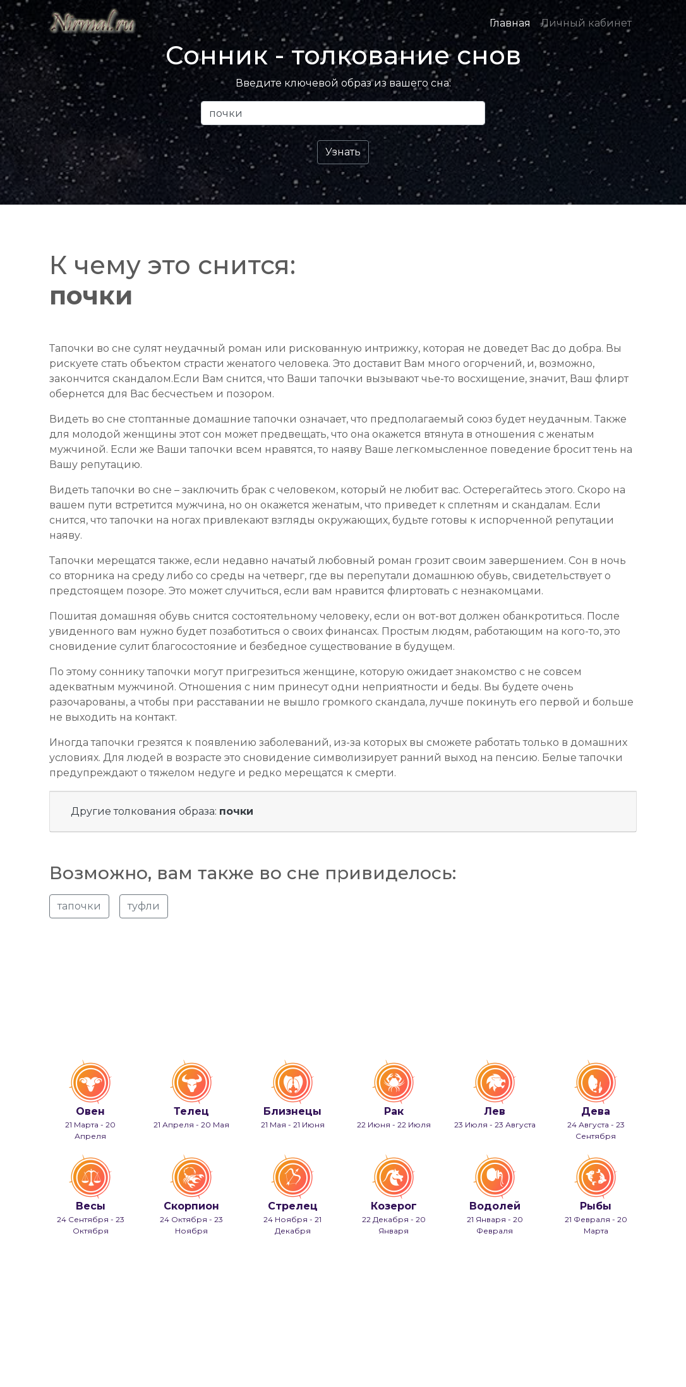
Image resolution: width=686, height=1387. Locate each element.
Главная (510, 23)
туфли (144, 906)
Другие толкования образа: (162, 811)
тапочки (79, 906)
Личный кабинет (586, 23)
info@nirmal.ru (109, 1344)
